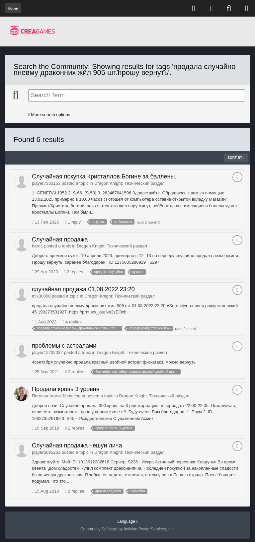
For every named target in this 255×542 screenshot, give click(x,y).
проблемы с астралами (64, 345)
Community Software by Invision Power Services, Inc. (127, 529)
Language (127, 521)
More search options (49, 114)
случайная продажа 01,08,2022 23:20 (83, 289)
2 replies (73, 271)
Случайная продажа (60, 239)
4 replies (72, 321)
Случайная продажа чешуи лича (77, 445)
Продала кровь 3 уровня (66, 389)
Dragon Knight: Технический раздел (129, 183)
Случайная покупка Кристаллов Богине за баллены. (104, 176)
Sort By (235, 158)
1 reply (73, 222)
